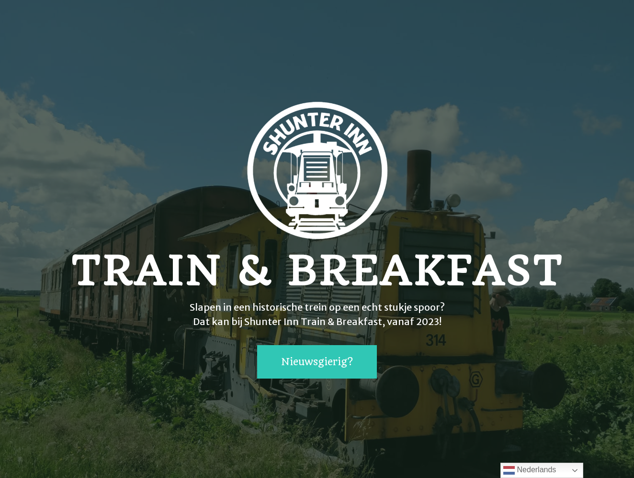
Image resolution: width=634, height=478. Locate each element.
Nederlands (529, 470)
